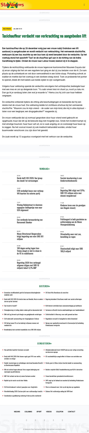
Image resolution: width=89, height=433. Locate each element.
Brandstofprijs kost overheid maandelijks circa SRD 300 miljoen (22, 329)
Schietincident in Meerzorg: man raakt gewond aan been (62, 314)
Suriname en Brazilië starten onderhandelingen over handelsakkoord (65, 310)
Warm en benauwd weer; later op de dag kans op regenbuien (63, 387)
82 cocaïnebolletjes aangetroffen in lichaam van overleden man (64, 356)
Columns (28, 412)
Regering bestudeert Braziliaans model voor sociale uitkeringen (64, 299)
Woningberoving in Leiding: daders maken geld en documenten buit (23, 310)
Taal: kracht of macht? (10, 306)
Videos (48, 412)
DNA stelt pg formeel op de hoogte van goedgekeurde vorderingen (22, 314)
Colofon (59, 412)
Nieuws (17, 412)
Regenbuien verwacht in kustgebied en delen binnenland (61, 319)
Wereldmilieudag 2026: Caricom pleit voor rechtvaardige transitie (23, 391)
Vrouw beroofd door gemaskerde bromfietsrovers (59, 376)
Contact (71, 412)
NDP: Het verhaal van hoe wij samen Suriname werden (19, 376)
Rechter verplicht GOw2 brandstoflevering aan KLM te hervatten (64, 369)
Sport (39, 412)
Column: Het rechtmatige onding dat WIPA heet (59, 391)
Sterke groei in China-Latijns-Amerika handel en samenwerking (64, 363)
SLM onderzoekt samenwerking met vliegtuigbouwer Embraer (21, 319)
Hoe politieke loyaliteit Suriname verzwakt (16, 350)
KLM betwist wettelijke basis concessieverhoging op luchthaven (64, 306)
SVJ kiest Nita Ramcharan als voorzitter (57, 292)
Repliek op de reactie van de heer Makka (15, 380)
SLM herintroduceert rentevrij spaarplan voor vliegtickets (20, 387)
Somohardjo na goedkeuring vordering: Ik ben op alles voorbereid (22, 396)
